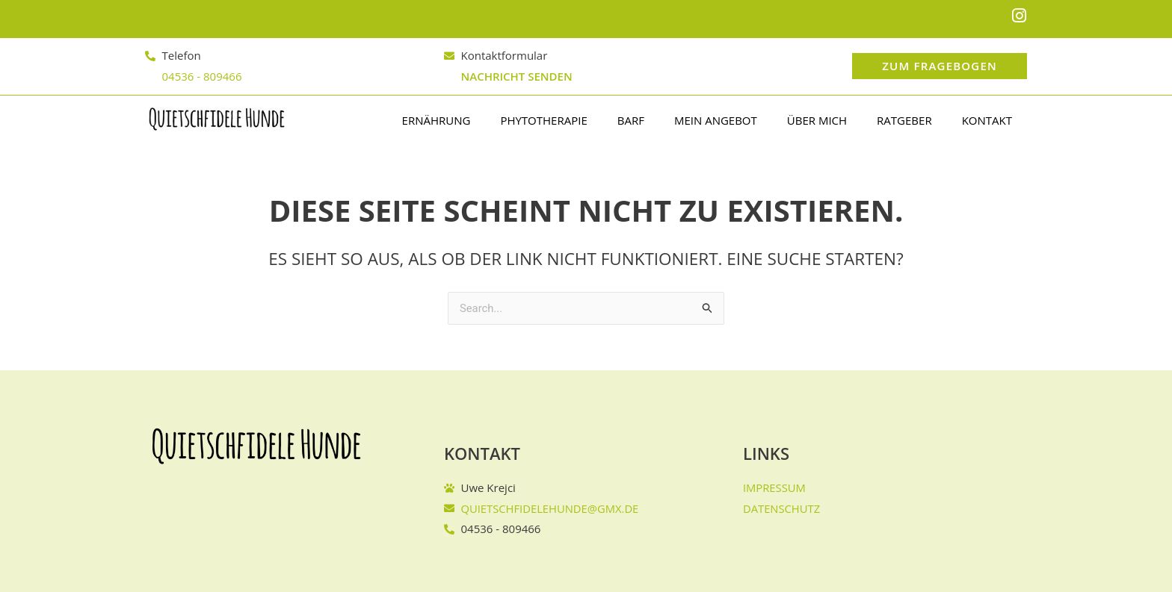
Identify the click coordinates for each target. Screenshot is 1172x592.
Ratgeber (904, 120)
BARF (630, 120)
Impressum (774, 486)
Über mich (817, 120)
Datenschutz (782, 507)
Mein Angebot (715, 120)
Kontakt (987, 120)
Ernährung (436, 120)
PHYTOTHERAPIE (543, 120)
